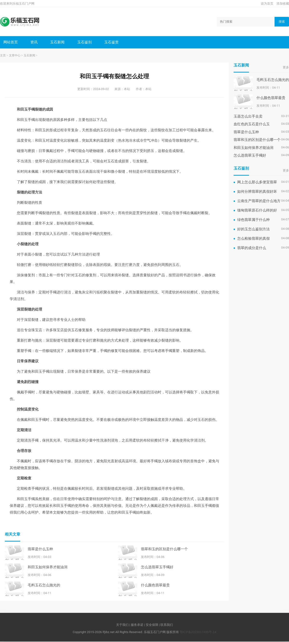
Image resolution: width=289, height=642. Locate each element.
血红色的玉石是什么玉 (252, 124)
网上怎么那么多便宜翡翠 (257, 182)
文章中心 (14, 56)
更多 (286, 68)
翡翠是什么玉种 (40, 549)
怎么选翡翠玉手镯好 (157, 567)
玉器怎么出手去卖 (248, 117)
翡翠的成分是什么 (251, 248)
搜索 (282, 21)
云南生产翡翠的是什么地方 (259, 201)
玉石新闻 (58, 42)
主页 (3, 56)
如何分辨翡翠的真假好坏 (257, 192)
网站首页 (11, 42)
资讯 (34, 42)
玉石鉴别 (86, 42)
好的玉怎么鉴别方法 (253, 229)
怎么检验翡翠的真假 (253, 239)
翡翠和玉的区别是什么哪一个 (164, 549)
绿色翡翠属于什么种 (253, 220)
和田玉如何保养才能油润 (47, 567)
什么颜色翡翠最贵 (155, 585)
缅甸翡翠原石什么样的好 (257, 211)
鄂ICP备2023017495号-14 (198, 632)
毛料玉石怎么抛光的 (44, 585)
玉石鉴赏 (113, 42)
